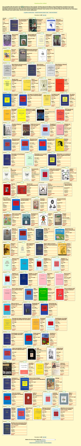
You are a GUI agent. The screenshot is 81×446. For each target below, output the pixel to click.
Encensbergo (29, 111)
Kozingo (66, 291)
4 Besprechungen (51, 193)
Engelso (51, 171)
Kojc (30, 365)
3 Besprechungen (14, 253)
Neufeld (66, 82)
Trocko (47, 37)
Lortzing (33, 81)
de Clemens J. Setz (41, 22)
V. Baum (14, 37)
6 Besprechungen (34, 223)
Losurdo (29, 96)
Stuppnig (14, 231)
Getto (13, 81)
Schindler (72, 171)
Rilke (13, 261)
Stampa (68, 246)
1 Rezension (63, 44)
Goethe (12, 186)
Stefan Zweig (33, 126)
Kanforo (44, 410)
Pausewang (14, 52)
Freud (33, 306)
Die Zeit (53, 96)
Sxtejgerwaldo (52, 306)
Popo (71, 96)
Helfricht (14, 126)
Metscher (14, 320)
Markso (20, 22)
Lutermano (14, 67)
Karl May (57, 380)
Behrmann (13, 171)
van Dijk (64, 216)
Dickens (49, 52)
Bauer (34, 335)
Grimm (65, 141)
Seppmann (28, 410)
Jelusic (49, 81)
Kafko (45, 365)
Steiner (66, 126)
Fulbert (30, 261)
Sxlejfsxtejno (60, 156)
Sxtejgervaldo (14, 306)
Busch (70, 395)
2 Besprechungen (59, 29)
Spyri (13, 216)
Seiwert (57, 22)
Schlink (13, 365)
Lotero (12, 96)
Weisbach (67, 231)
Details (20, 31)
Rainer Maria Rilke (64, 365)
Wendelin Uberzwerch (49, 231)
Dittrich (32, 216)
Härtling (63, 37)
